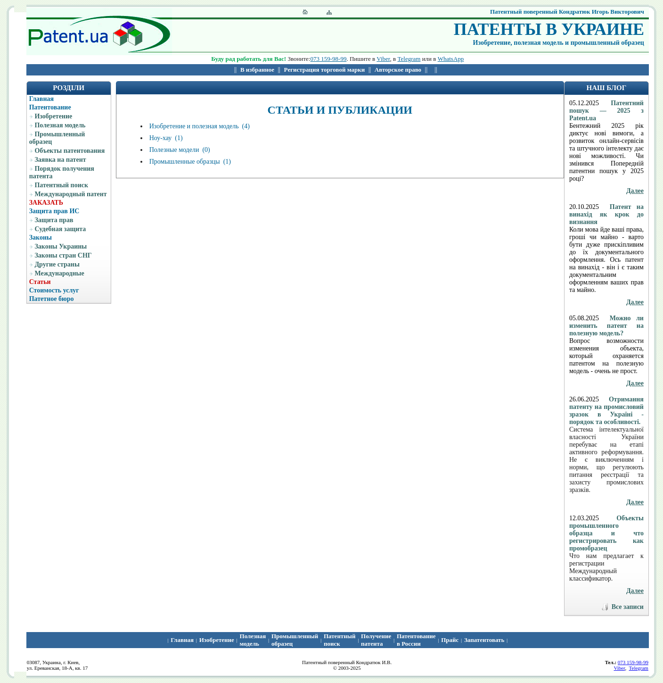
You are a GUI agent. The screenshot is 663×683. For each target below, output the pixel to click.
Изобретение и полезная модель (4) (199, 126)
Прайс (449, 639)
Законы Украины (60, 246)
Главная (41, 98)
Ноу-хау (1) (166, 138)
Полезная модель (59, 125)
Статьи (40, 281)
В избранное (257, 69)
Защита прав (53, 220)
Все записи (628, 606)
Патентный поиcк (339, 640)
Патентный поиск (61, 185)
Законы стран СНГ (62, 255)
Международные (59, 273)
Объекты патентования (69, 150)
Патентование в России (416, 640)
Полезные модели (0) (179, 149)
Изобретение (53, 116)
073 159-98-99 (328, 58)
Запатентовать (484, 639)
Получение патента (376, 640)
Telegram (409, 58)
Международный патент (70, 194)
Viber (383, 58)
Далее (635, 190)
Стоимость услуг (54, 290)
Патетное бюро (51, 298)
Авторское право (398, 69)
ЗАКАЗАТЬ (46, 202)
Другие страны (56, 264)
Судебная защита (60, 229)
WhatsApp (451, 58)
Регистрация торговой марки (324, 69)
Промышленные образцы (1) (190, 161)
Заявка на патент (60, 159)
